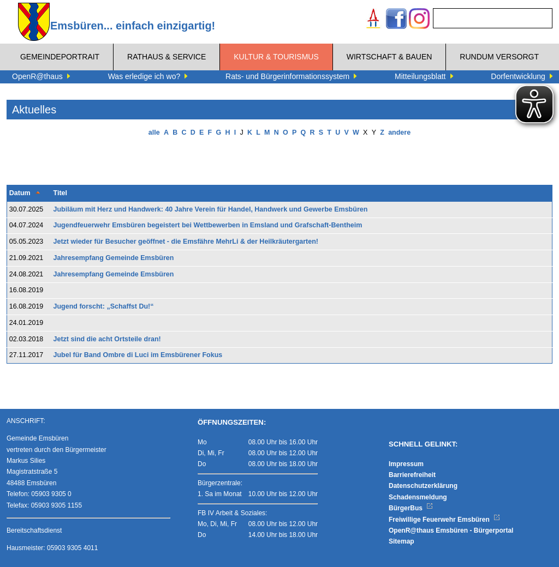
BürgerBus (411, 508)
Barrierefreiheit (412, 475)
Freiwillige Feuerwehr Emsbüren (444, 519)
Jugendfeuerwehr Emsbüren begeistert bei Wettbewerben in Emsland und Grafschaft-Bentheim (207, 225)
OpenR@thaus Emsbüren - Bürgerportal (451, 530)
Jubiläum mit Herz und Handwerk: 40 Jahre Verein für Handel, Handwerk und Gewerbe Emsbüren (210, 209)
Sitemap (401, 541)
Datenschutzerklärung (423, 486)
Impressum (406, 464)
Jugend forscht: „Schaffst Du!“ (103, 306)
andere (399, 132)
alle (154, 132)
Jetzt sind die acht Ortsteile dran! (107, 339)
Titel (60, 193)
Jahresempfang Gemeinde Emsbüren (113, 258)
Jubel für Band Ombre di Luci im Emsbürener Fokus (138, 355)
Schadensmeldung (418, 497)
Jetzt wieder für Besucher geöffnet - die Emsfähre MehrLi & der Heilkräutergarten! (186, 241)
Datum (20, 193)
